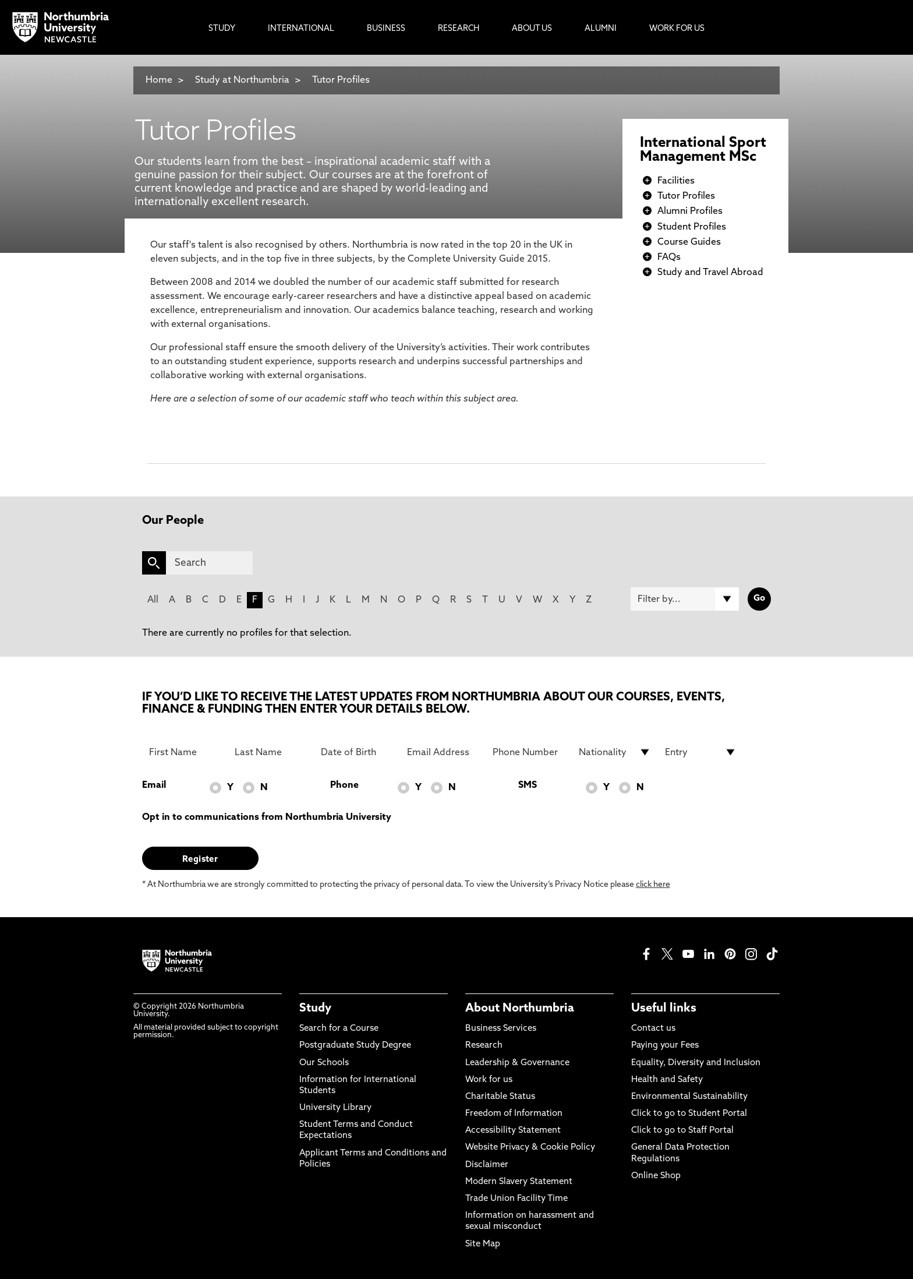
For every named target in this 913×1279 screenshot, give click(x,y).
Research (483, 1045)
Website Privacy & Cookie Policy (530, 1147)
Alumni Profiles (690, 211)
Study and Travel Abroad (710, 272)
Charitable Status (500, 1097)
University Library (335, 1108)
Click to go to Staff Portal (682, 1130)
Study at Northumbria (242, 80)
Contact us (653, 1028)
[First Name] (185, 752)
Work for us (488, 1080)
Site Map (482, 1244)
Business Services (500, 1028)
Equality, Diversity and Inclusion (695, 1063)
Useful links (663, 1008)
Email (154, 785)
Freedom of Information (513, 1113)
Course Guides (689, 242)
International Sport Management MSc (703, 150)
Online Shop (656, 1176)
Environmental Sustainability (689, 1097)
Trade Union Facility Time (516, 1199)
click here (653, 884)
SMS (527, 785)
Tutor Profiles (341, 80)
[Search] (209, 563)
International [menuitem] (301, 28)
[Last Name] (271, 752)
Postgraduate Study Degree (355, 1045)
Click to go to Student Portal (689, 1113)
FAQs (669, 257)
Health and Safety (667, 1080)
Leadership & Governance (517, 1063)
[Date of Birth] (357, 752)
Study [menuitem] (221, 28)
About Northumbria (519, 1008)
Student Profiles (691, 227)
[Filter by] (685, 599)
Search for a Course (338, 1028)
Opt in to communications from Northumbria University (266, 817)
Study (315, 1008)
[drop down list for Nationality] (615, 752)
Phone (344, 785)
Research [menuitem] (458, 28)
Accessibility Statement (513, 1130)
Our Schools (324, 1063)
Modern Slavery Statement (518, 1182)
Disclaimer (486, 1165)
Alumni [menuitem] (601, 28)
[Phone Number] (529, 752)
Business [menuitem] (386, 28)
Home (159, 80)
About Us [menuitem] (532, 28)
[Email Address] (443, 752)
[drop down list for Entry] (701, 752)
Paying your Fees (665, 1045)
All (152, 600)
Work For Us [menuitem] (677, 28)
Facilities (676, 181)
